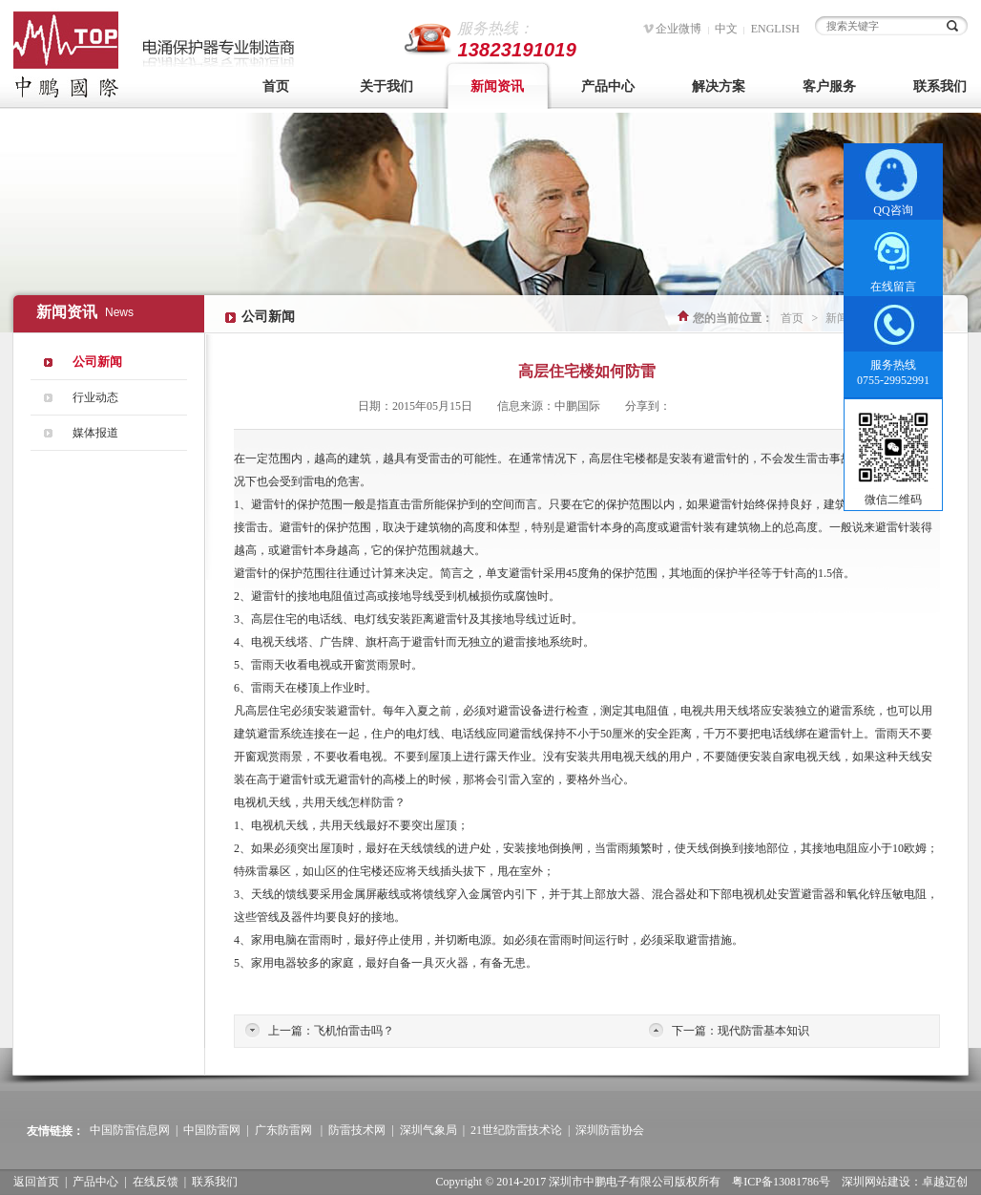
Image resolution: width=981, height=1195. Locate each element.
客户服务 (829, 86)
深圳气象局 (428, 1130)
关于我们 (386, 86)
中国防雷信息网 (130, 1130)
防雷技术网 (357, 1130)
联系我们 (215, 1181)
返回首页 (36, 1181)
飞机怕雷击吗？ (354, 1030)
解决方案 (718, 86)
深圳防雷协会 (609, 1130)
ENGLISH (775, 28)
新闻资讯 (497, 86)
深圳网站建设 (876, 1181)
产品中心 (608, 86)
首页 (275, 86)
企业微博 (678, 28)
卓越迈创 (945, 1181)
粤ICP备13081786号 (781, 1181)
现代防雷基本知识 (763, 1030)
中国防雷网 (211, 1130)
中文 (726, 28)
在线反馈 (155, 1181)
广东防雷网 (283, 1130)
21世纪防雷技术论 (516, 1130)
